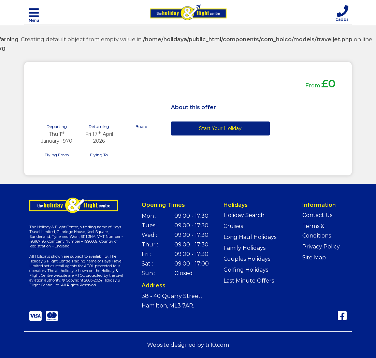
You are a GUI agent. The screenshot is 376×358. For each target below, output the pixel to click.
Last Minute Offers (248, 280)
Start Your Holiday (220, 128)
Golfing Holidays (245, 270)
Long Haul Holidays (249, 237)
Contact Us (317, 215)
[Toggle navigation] (33, 14)
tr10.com (217, 345)
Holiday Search (243, 215)
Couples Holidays (246, 259)
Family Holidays (244, 248)
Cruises (233, 226)
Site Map (314, 257)
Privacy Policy (321, 246)
